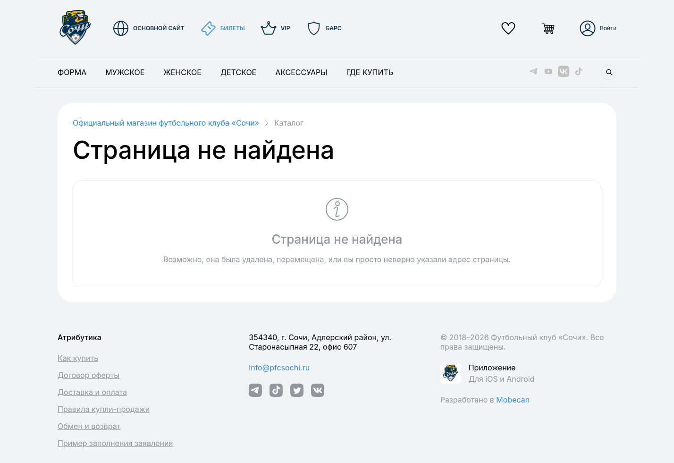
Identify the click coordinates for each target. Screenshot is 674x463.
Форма (72, 72)
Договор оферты (88, 375)
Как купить (78, 358)
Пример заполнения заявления (115, 443)
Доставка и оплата (92, 392)
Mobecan (513, 399)
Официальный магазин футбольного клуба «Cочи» (166, 123)
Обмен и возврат (89, 426)
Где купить (369, 72)
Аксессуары (301, 72)
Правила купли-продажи (104, 409)
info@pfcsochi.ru (279, 367)
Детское (238, 72)
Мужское (124, 72)
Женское (182, 72)
